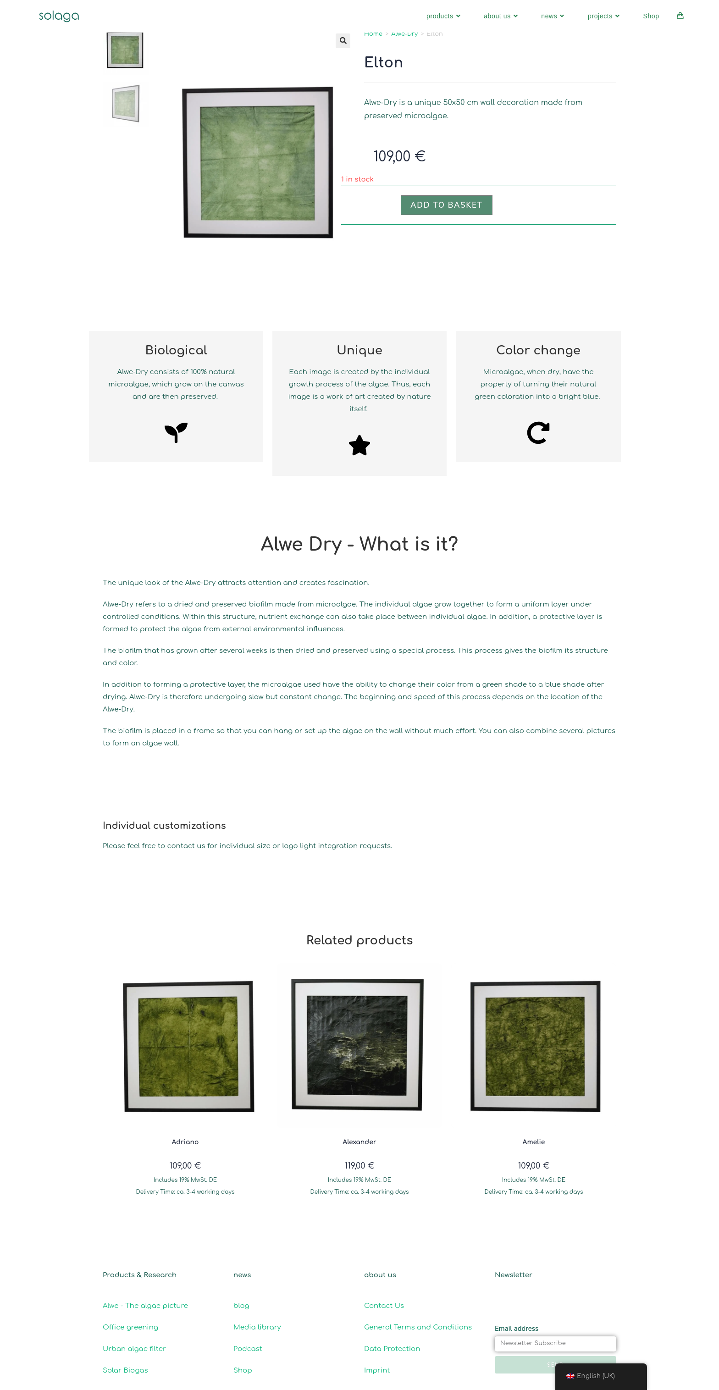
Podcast (247, 1348)
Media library (257, 1327)
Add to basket (446, 205)
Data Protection (392, 1348)
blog (241, 1305)
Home (373, 34)
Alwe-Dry (404, 34)
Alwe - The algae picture (145, 1305)
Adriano (185, 1142)
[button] (343, 40)
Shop (242, 1370)
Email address (516, 1328)
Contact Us (385, 1305)
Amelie (534, 1142)
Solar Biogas (125, 1370)
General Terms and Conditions (418, 1327)
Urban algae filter (134, 1348)
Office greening (130, 1327)
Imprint (377, 1370)
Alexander (359, 1142)
